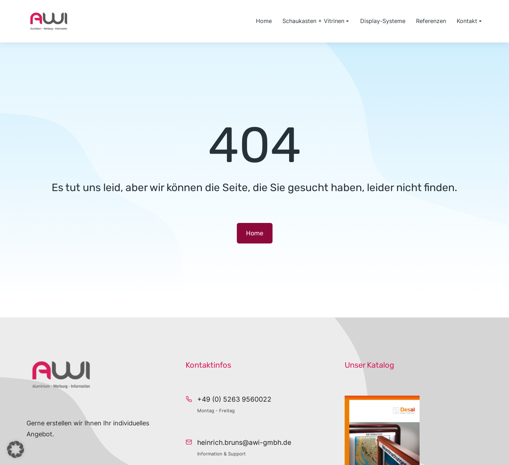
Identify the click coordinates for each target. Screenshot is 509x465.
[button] (15, 449)
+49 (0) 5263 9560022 (234, 399)
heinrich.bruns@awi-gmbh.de (244, 442)
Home (254, 233)
